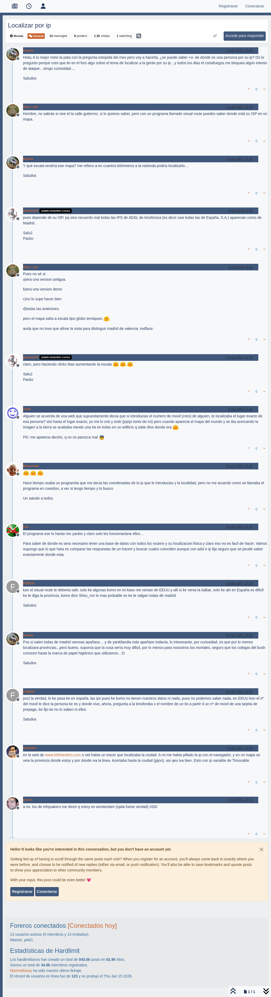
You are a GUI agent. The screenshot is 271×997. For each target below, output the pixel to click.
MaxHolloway (21, 970)
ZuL (26, 527)
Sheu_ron (30, 107)
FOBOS (29, 583)
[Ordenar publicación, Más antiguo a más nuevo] (215, 36)
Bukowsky (31, 466)
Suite (27, 409)
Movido (17, 36)
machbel (29, 748)
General (36, 36)
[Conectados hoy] (92, 925)
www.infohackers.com (63, 755)
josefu (28, 800)
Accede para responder (244, 36)
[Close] (261, 849)
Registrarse (22, 891)
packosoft (30, 211)
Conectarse (47, 891)
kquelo (28, 50)
